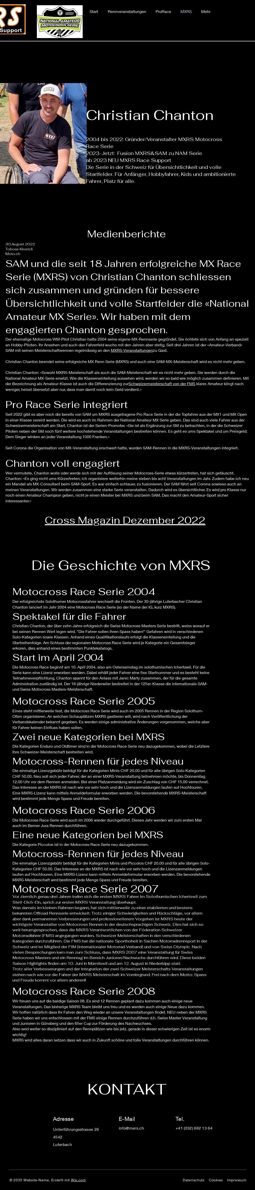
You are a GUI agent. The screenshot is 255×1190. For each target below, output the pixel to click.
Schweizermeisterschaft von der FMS (161, 383)
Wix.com (78, 1180)
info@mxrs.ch (131, 1128)
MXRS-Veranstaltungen (132, 350)
